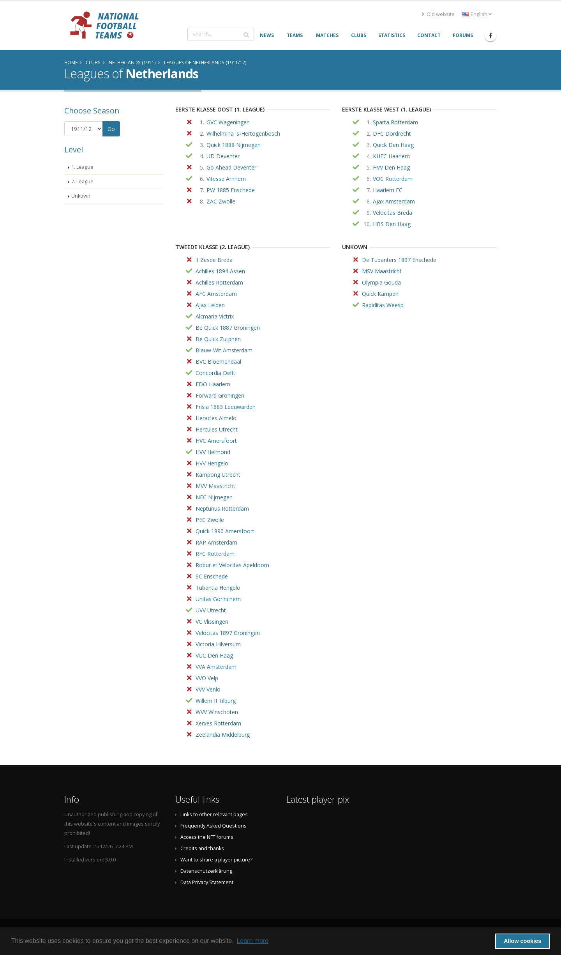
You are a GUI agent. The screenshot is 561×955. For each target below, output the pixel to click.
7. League (82, 181)
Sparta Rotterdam (395, 122)
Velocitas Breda (392, 212)
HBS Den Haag (392, 224)
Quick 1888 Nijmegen (233, 145)
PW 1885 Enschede (230, 190)
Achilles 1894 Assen (220, 271)
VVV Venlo (208, 689)
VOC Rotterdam (393, 178)
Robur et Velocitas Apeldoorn (232, 565)
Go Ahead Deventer (231, 167)
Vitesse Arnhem (226, 178)
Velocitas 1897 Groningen (228, 633)
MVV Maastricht (215, 486)
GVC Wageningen (228, 122)
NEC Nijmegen (214, 497)
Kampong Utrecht (218, 474)
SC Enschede (212, 576)
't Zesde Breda (214, 260)
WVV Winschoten (217, 712)
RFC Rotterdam (215, 553)
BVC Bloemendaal (218, 361)
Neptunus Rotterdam (222, 508)
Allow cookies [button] (522, 941)
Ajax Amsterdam (394, 201)
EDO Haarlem (213, 384)
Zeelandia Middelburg (223, 734)
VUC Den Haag (214, 655)
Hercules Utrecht (217, 429)
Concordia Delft (215, 373)
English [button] (477, 14)
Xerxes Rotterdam (218, 723)
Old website (438, 14)
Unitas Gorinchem (218, 599)
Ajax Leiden (210, 305)
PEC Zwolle (210, 519)
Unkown (80, 196)
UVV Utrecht (211, 610)
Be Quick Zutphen (218, 339)
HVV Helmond (213, 452)
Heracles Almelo (216, 418)
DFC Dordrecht (392, 133)
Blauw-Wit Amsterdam (224, 350)
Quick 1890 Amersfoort (225, 531)
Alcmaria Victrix (215, 316)
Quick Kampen (380, 293)
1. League (82, 167)
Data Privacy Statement (206, 882)
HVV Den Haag (391, 167)
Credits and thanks (202, 848)
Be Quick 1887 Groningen (228, 327)
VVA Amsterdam (216, 666)
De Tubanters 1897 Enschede (399, 260)
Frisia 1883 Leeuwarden (226, 406)
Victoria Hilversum (218, 644)
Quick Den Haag (393, 145)
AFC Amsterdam (216, 293)
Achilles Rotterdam (219, 282)
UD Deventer (223, 156)
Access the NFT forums (206, 837)
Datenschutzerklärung (206, 871)
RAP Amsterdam (216, 542)
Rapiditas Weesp (383, 305)
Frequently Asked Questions (213, 825)
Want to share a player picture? (216, 859)
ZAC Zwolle (220, 201)
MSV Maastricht (382, 271)
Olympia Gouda (381, 282)
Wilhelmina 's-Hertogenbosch (243, 133)
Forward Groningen (220, 395)
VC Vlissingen (212, 621)
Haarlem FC (387, 190)
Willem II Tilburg (216, 700)
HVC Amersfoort (216, 440)
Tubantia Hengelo (218, 587)
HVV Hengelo (212, 463)
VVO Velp (207, 678)
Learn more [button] (252, 940)
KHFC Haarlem (391, 156)
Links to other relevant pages (214, 814)
